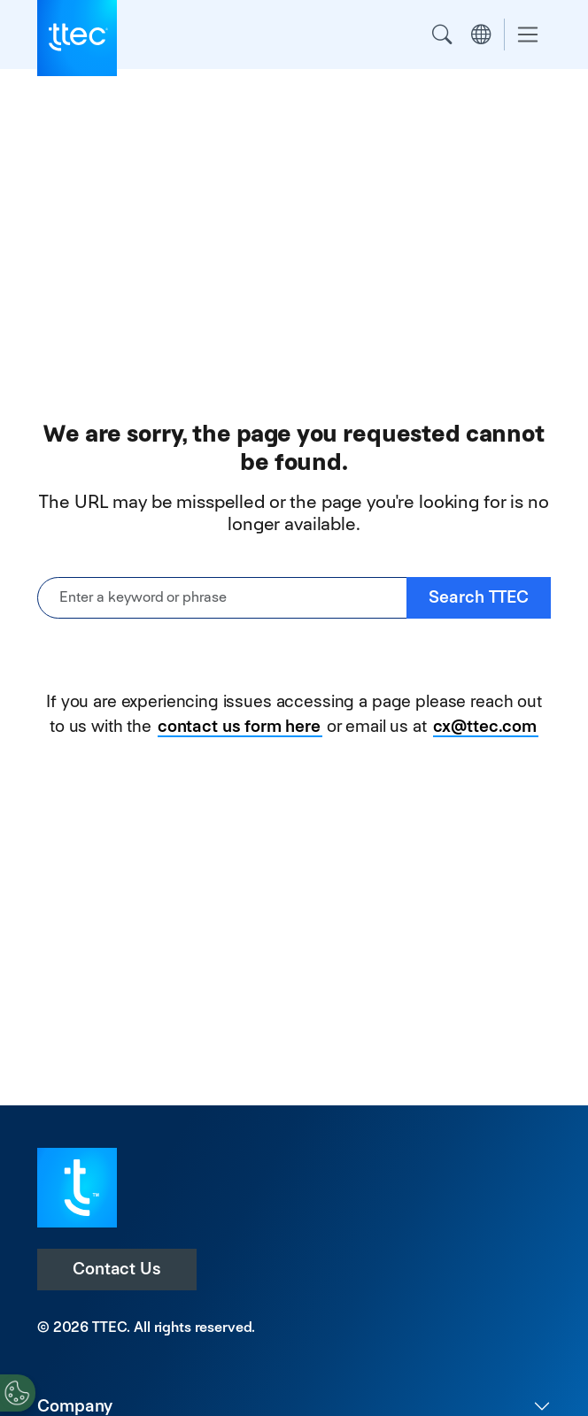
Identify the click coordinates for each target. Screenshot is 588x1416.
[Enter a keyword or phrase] (222, 598)
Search (442, 34)
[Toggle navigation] (528, 35)
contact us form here (239, 726)
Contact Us (117, 1269)
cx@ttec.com (485, 726)
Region (481, 34)
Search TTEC (479, 597)
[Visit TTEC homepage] (77, 1186)
